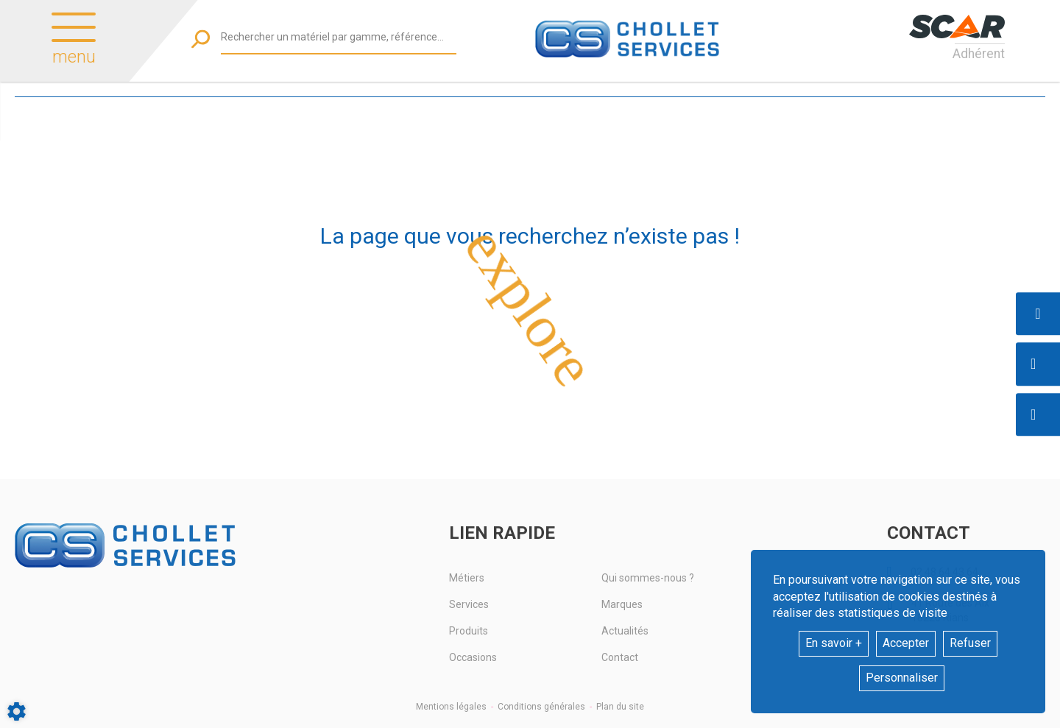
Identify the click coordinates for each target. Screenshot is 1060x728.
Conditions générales (541, 707)
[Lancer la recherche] (200, 38)
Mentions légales (451, 707)
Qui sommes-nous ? (647, 578)
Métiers (466, 578)
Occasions (473, 657)
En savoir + (833, 643)
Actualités (625, 631)
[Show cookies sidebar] (16, 711)
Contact (619, 657)
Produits (468, 631)
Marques (622, 604)
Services (469, 604)
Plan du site (620, 707)
